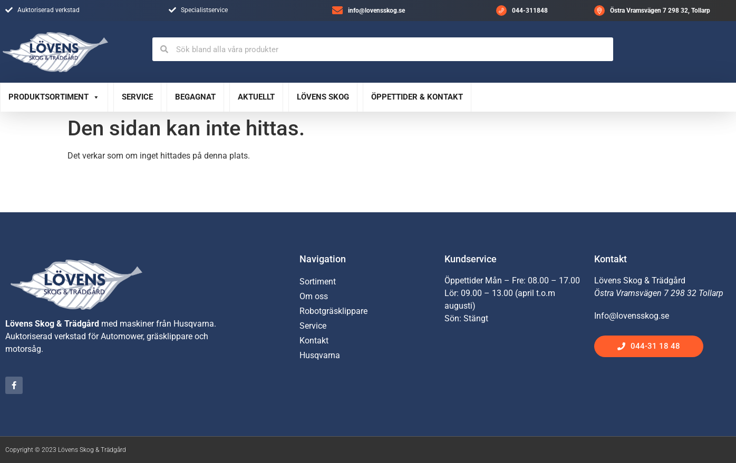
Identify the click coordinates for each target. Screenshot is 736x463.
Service (137, 97)
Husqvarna (319, 355)
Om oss (313, 296)
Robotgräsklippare (333, 311)
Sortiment (317, 282)
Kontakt (313, 341)
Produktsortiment (54, 97)
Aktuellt (256, 97)
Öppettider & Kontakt (417, 97)
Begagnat (195, 97)
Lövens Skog (323, 97)
